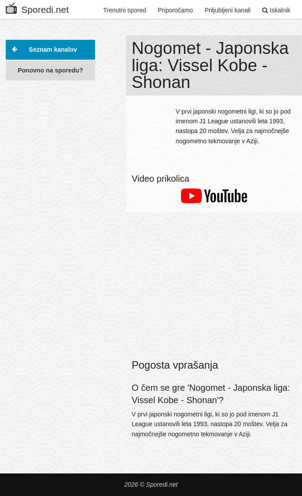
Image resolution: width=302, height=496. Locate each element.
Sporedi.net (37, 8)
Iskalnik (276, 10)
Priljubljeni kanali (228, 10)
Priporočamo (175, 10)
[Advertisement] (50, 130)
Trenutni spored (124, 10)
